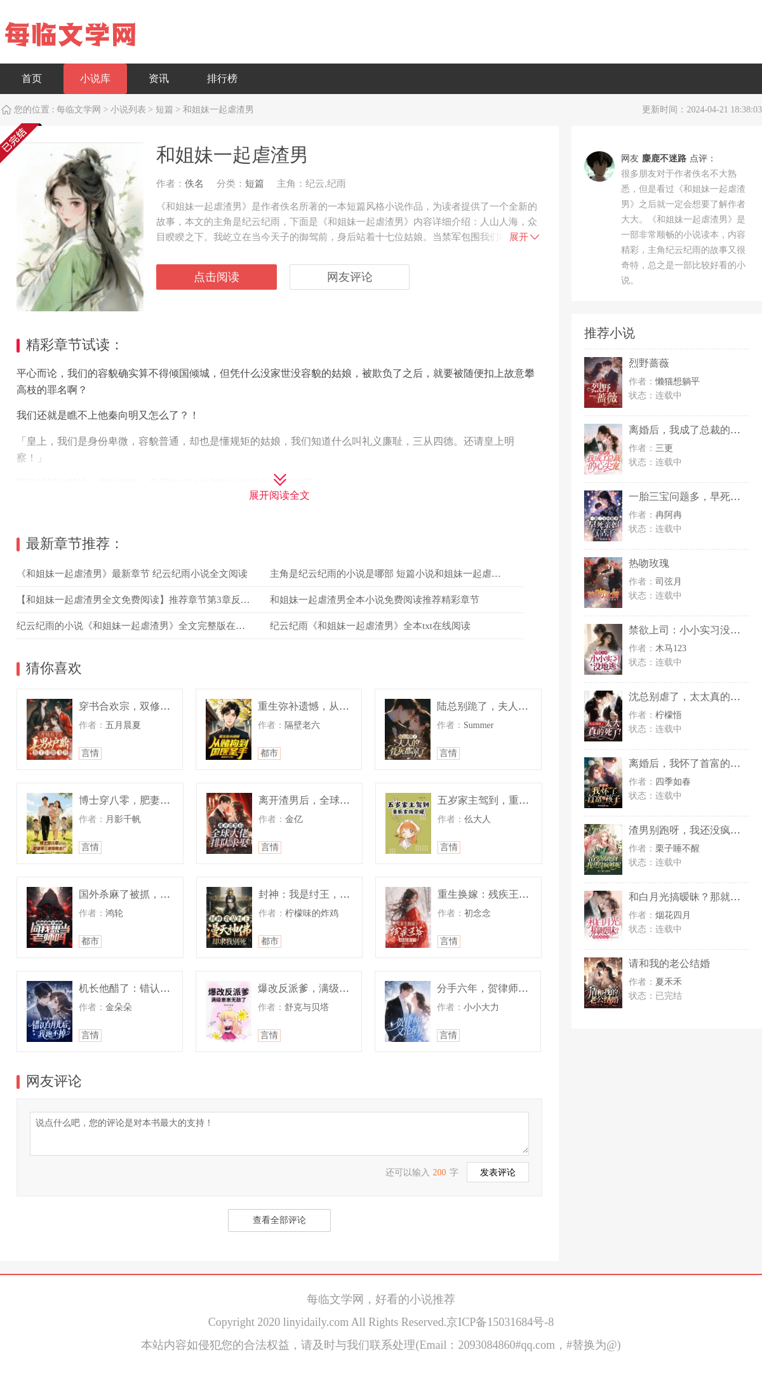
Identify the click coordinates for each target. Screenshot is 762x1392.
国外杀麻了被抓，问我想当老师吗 (155, 894)
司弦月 (668, 581)
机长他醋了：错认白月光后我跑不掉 (160, 988)
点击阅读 (216, 277)
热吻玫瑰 (649, 563)
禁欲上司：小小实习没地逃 (690, 630)
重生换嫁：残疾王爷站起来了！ (509, 894)
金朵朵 (118, 1007)
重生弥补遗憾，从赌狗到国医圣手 (334, 706)
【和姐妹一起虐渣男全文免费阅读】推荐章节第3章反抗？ (138, 600)
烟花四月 (673, 915)
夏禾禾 (668, 982)
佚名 (194, 184)
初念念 (477, 913)
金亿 (294, 819)
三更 (664, 448)
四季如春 (673, 782)
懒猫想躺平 (677, 381)
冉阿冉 (668, 515)
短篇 (164, 109)
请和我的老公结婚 (669, 963)
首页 (32, 78)
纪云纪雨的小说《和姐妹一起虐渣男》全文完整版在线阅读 (140, 626)
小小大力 (481, 1007)
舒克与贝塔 (306, 1007)
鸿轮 (114, 913)
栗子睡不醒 (677, 848)
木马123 (670, 648)
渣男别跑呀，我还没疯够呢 (690, 830)
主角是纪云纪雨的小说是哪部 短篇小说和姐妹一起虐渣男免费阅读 (409, 574)
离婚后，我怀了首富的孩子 (690, 763)
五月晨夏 (123, 725)
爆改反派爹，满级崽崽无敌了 (324, 988)
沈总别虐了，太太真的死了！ (695, 696)
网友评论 (350, 277)
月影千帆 (123, 819)
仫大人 (477, 819)
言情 (90, 753)
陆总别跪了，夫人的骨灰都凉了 (508, 706)
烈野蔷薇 (649, 363)
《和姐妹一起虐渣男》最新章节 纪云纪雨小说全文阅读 (132, 574)
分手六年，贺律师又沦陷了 (498, 988)
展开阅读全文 (279, 495)
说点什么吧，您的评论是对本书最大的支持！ (279, 1132)
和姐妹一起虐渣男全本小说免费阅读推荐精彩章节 (374, 600)
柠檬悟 (668, 715)
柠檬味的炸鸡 (311, 913)
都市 (269, 753)
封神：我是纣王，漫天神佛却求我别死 (344, 894)
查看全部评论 (279, 1220)
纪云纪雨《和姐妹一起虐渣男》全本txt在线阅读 (370, 626)
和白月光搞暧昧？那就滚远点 (695, 896)
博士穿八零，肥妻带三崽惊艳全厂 (155, 800)
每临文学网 (79, 109)
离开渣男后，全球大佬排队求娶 (329, 800)
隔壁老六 (302, 725)
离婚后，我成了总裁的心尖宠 (695, 429)
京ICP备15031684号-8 (500, 1322)
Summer (478, 725)
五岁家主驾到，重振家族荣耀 (504, 800)
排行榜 (222, 78)
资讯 (159, 78)
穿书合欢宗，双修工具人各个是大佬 (160, 706)
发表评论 (498, 1172)
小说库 (95, 78)
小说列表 (128, 109)
